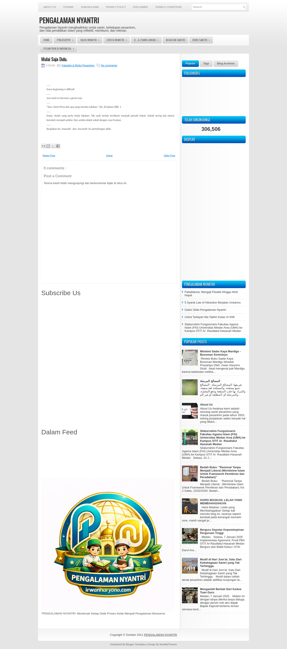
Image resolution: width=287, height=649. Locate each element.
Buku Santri (203, 39)
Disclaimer (140, 7)
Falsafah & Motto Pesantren (78, 65)
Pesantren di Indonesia (60, 47)
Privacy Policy (116, 7)
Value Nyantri (91, 39)
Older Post (169, 155)
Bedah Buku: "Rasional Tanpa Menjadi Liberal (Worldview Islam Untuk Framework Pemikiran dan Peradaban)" (222, 472)
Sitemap (68, 7)
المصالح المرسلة (210, 381)
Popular (190, 63)
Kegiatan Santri (175, 40)
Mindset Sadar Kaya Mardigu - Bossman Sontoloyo (220, 353)
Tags (206, 63)
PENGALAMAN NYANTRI (69, 20)
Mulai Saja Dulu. (54, 59)
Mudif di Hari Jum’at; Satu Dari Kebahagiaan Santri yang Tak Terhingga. (221, 563)
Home (46, 40)
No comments (109, 65)
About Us (50, 7)
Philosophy (66, 39)
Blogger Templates (136, 644)
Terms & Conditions (168, 7)
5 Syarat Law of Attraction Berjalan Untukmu (213, 302)
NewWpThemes (168, 644)
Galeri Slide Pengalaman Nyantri (205, 309)
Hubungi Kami (90, 7)
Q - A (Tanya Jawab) (148, 39)
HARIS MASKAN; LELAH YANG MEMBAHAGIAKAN (221, 501)
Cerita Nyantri (118, 39)
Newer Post (49, 155)
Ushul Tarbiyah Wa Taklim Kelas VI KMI (209, 317)
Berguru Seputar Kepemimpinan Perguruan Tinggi (222, 531)
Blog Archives (226, 63)
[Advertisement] (108, 457)
